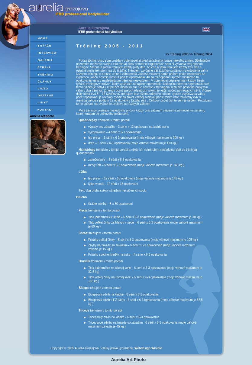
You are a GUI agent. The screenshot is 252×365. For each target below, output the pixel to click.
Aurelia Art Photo (128, 359)
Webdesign (142, 348)
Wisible (156, 348)
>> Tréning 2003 (177, 54)
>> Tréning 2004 (200, 54)
